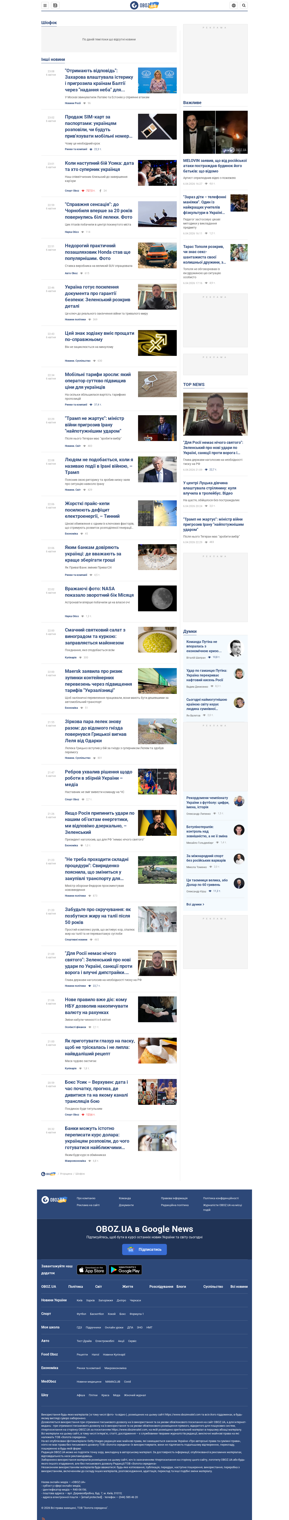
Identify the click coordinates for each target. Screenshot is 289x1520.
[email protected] (91, 1497)
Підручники (93, 1327)
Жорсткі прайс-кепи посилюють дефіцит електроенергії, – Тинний (92, 510)
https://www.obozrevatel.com (183, 1414)
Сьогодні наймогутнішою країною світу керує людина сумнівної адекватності (206, 704)
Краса (105, 1395)
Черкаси (135, 1300)
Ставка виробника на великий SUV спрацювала (98, 265)
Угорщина (66, 1173)
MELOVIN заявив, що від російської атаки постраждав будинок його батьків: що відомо (215, 165)
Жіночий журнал (135, 1395)
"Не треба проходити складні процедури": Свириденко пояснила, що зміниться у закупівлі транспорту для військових (97, 869)
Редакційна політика (175, 1205)
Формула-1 (137, 1314)
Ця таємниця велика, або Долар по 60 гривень (207, 882)
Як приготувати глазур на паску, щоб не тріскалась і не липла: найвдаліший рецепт (100, 1047)
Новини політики (75, 319)
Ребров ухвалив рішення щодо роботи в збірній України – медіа (98, 778)
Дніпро (121, 1300)
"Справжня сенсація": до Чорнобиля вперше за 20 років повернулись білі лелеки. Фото (98, 211)
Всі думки (194, 904)
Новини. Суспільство (78, 360)
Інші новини (53, 59)
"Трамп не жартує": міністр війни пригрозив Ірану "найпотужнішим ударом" (94, 425)
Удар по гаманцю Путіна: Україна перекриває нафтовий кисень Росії (206, 675)
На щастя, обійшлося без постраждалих (211, 500)
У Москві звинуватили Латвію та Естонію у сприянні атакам (107, 97)
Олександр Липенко (198, 813)
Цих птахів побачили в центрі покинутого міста (98, 224)
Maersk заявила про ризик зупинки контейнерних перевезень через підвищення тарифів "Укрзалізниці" (98, 681)
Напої (95, 1354)
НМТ (149, 1327)
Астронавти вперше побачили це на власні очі (97, 602)
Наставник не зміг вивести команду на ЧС (94, 792)
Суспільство (213, 1287)
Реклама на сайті (88, 1205)
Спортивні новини (76, 939)
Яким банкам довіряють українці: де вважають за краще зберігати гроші (93, 554)
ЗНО (140, 1327)
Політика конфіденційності (221, 1198)
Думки (190, 631)
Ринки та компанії (76, 149)
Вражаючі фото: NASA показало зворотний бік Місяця (99, 592)
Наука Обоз (72, 232)
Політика (75, 1287)
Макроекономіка (115, 1368)
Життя (127, 1287)
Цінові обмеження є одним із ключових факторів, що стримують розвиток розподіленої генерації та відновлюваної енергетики (99, 526)
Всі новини (239, 1287)
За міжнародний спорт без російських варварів (206, 858)
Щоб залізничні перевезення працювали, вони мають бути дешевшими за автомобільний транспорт (117, 700)
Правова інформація (174, 1198)
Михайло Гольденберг (200, 842)
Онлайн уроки (114, 1327)
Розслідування (161, 1287)
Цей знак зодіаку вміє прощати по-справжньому (99, 336)
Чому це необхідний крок (82, 143)
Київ (79, 1300)
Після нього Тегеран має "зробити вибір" (93, 438)
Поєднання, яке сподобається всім (89, 650)
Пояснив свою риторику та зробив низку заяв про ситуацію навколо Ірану (97, 482)
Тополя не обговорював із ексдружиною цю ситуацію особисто (202, 273)
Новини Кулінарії (114, 1354)
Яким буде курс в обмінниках (85, 1155)
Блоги (181, 1287)
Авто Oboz (71, 273)
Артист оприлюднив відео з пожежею (209, 178)
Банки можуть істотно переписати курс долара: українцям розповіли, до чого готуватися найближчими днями (97, 1138)
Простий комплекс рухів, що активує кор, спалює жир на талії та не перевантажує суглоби (100, 931)
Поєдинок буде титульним (83, 1108)
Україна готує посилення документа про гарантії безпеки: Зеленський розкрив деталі (97, 296)
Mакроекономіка (75, 1160)
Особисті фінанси (75, 1027)
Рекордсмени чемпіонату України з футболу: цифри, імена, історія (207, 802)
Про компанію (86, 1198)
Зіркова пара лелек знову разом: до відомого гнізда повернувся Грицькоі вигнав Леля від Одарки (95, 731)
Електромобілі (104, 1341)
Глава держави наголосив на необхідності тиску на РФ (103, 980)
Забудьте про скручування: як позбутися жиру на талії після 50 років (98, 916)
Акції (121, 1341)
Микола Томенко (196, 867)
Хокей (112, 1314)
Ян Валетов (193, 715)
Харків (90, 1300)
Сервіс (132, 1341)
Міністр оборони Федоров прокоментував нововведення (94, 887)
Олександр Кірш (196, 891)
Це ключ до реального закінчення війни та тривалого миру (106, 313)
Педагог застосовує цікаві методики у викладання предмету (201, 223)
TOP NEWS (193, 384)
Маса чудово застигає (81, 1061)
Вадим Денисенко (197, 686)
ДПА (130, 1327)
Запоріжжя (105, 1300)
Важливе (192, 102)
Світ (98, 1287)
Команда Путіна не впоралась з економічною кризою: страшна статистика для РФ (204, 646)
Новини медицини (89, 1381)
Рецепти (82, 1354)
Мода (116, 1395)
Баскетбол (97, 1314)
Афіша (81, 1395)
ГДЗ (79, 1327)
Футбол (81, 1314)
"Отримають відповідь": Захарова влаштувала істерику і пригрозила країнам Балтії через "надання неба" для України (99, 80)
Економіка (71, 533)
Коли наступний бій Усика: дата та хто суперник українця (99, 166)
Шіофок (49, 22)
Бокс (123, 1314)
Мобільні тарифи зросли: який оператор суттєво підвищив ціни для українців (98, 381)
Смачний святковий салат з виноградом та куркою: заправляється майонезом (95, 636)
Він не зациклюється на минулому (89, 347)
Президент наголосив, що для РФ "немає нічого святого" (104, 839)
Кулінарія (71, 657)
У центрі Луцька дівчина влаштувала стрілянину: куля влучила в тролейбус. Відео (209, 488)
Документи (126, 1205)
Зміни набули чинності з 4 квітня (88, 1019)
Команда (125, 1198)
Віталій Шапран (196, 657)
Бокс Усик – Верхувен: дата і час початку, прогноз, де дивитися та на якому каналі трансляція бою (96, 1091)
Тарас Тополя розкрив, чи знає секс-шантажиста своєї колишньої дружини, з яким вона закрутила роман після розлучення (205, 254)
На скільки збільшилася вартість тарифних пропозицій (95, 396)
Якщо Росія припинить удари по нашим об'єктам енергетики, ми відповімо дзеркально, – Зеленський (99, 822)
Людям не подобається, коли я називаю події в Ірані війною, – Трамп (99, 466)
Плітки (93, 1395)
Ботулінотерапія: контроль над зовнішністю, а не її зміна (207, 831)
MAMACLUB (112, 1381)
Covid (127, 1381)
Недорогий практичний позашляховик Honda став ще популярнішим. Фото (98, 252)
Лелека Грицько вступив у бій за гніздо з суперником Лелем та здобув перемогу (114, 750)
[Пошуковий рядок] (243, 5)
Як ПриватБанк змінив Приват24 (88, 567)
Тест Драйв (84, 1341)
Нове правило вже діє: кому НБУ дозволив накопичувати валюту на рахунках (96, 1006)
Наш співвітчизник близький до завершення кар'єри (96, 179)
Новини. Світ (73, 445)
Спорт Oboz (72, 190)
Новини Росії (73, 103)
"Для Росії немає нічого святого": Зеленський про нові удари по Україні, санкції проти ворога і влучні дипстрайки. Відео (98, 963)
